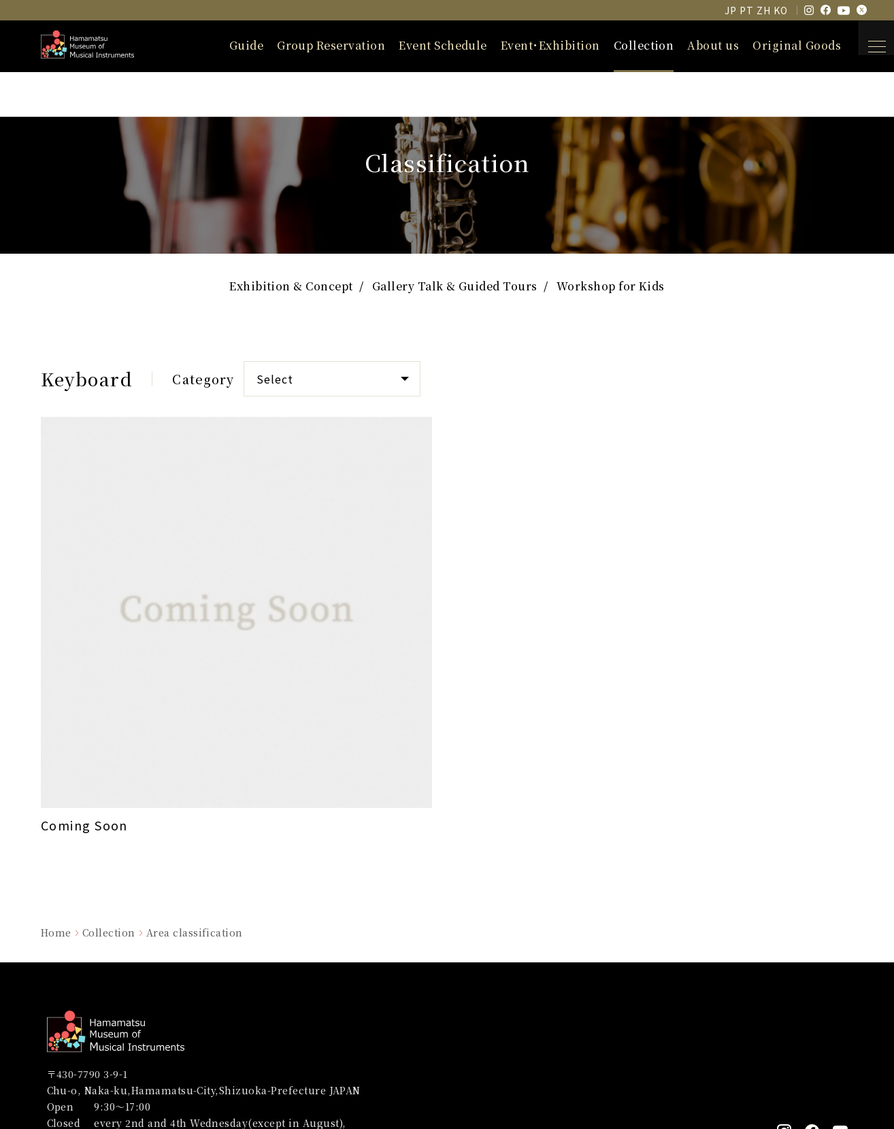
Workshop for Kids (611, 290)
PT (746, 10)
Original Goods (779, 45)
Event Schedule (426, 45)
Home (56, 759)
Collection (627, 45)
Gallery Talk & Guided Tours (454, 290)
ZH (763, 10)
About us (696, 45)
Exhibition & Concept (291, 290)
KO (780, 10)
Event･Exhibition (533, 45)
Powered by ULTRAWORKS (796, 1090)
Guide (229, 45)
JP (730, 10)
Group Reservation (314, 45)
